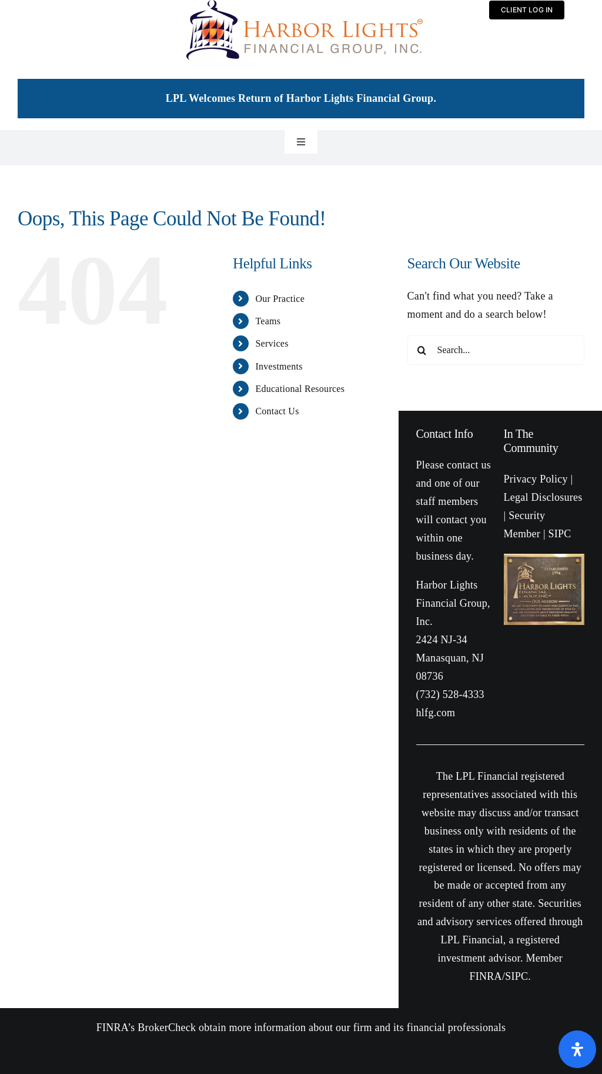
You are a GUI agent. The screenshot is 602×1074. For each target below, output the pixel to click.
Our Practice (280, 299)
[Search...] (495, 350)
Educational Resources (300, 389)
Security (527, 515)
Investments (278, 366)
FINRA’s (115, 1027)
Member (522, 534)
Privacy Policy (536, 479)
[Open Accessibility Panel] (577, 1049)
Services (271, 343)
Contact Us (277, 411)
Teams (267, 321)
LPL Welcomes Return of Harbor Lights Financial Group (300, 98)
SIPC (516, 976)
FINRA (486, 976)
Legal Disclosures (543, 497)
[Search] (422, 350)
